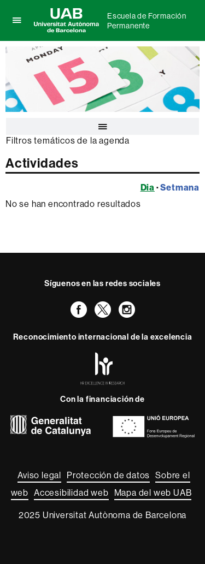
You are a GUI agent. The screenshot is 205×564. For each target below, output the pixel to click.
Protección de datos (108, 475)
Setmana (180, 187)
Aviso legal (39, 475)
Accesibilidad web (71, 492)
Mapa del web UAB (153, 492)
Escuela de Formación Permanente (146, 21)
